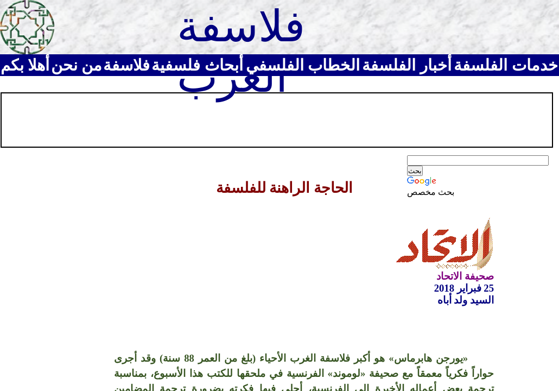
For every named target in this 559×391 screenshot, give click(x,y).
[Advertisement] (200, 118)
